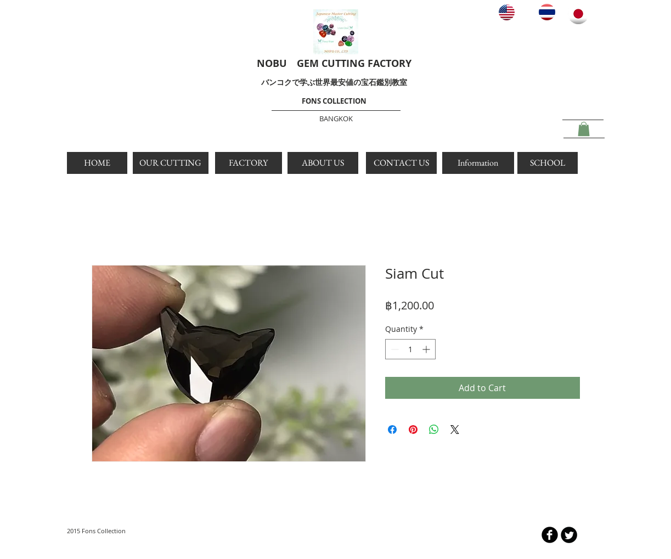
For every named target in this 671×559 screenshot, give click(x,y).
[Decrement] (394, 349)
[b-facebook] (550, 535)
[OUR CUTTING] (170, 163)
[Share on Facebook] (392, 429)
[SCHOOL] (547, 163)
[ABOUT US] (322, 163)
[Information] (478, 163)
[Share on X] (454, 429)
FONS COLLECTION (334, 101)
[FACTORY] (248, 163)
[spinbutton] (410, 349)
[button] (584, 129)
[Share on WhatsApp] (434, 429)
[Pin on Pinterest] (413, 429)
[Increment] (427, 349)
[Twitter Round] (569, 535)
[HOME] (97, 163)
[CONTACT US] (401, 163)
